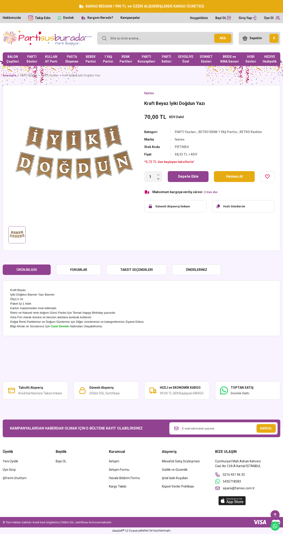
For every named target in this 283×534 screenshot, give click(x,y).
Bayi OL (61, 461)
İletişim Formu (119, 469)
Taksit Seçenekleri (136, 270)
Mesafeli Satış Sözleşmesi (181, 461)
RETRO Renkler (251, 132)
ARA (223, 38)
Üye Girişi (9, 469)
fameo (149, 93)
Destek (68, 17)
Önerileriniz (196, 270)
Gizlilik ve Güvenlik (174, 469)
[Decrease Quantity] (158, 179)
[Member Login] (248, 17)
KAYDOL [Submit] (266, 428)
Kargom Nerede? (100, 17)
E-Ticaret (132, 530)
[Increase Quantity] (158, 174)
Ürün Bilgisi (27, 270)
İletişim (114, 461)
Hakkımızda (12, 17)
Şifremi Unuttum (14, 478)
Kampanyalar (130, 17)
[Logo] (47, 38)
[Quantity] (150, 176)
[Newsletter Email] (223, 428)
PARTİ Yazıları (185, 132)
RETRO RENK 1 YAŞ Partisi (217, 132)
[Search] (165, 38)
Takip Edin (42, 18)
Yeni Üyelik (10, 461)
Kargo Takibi (117, 486)
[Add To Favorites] (267, 176)
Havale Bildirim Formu (124, 478)
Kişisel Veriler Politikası (178, 486)
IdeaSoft (118, 531)
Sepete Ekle (188, 176)
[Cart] (259, 38)
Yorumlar (78, 270)
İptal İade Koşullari (175, 478)
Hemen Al (234, 176)
